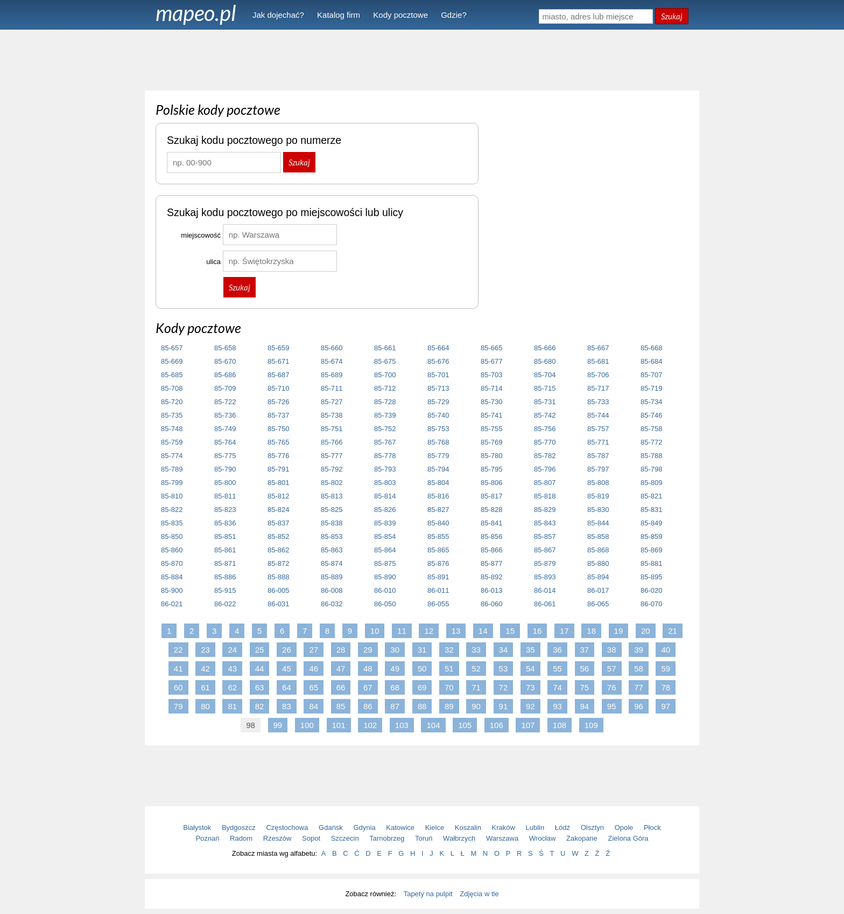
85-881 (651, 563)
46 (313, 668)
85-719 (651, 388)
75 (584, 687)
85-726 (278, 402)
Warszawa (502, 838)
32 (449, 649)
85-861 (225, 550)
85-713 (438, 388)
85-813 (331, 496)
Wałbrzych (459, 838)
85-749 (225, 429)
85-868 (598, 550)
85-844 (598, 523)
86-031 (278, 604)
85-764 (225, 442)
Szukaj (672, 16)
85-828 (491, 510)
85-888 (278, 577)
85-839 (385, 523)
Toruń (424, 838)
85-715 (544, 388)
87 (394, 706)
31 (422, 649)
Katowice (400, 827)
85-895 (651, 577)
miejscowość (201, 235)
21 (672, 630)
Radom (241, 838)
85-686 (225, 375)
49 (394, 668)
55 (557, 668)
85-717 (598, 388)
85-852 (278, 536)
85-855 (438, 536)
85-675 (385, 361)
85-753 (438, 429)
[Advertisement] (422, 59)
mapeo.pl (196, 13)
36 (557, 649)
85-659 (278, 348)
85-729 (438, 402)
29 (367, 649)
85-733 (598, 402)
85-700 (385, 375)
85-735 (171, 415)
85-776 (278, 456)
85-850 (171, 536)
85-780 (491, 456)
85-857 (544, 536)
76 (611, 687)
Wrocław (542, 838)
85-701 (438, 375)
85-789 (171, 469)
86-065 (598, 604)
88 (422, 706)
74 (557, 687)
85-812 (278, 496)
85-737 (278, 415)
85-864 (385, 550)
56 (584, 668)
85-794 (438, 469)
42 (205, 668)
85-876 (438, 563)
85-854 (385, 536)
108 (559, 725)
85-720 (171, 402)
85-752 (385, 429)
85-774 (171, 456)
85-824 (278, 510)
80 (205, 706)
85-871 (225, 563)
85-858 (598, 536)
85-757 (598, 429)
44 (259, 668)
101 (339, 725)
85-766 (331, 442)
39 (638, 649)
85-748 (171, 429)
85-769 (491, 442)
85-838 (331, 523)
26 (286, 649)
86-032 (331, 604)
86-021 (171, 604)
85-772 (651, 442)
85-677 (491, 361)
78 (665, 687)
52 (476, 668)
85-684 (651, 361)
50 (422, 668)
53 (503, 668)
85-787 (598, 456)
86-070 (651, 604)
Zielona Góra (628, 838)
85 (341, 706)
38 (611, 649)
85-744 (598, 415)
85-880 (598, 563)
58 (638, 668)
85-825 (331, 510)
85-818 (544, 496)
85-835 (171, 523)
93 (557, 706)
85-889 (331, 577)
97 (665, 706)
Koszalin (468, 827)
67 (367, 687)
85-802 (331, 483)
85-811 (225, 496)
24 (232, 649)
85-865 (438, 550)
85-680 (544, 361)
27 (313, 649)
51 (449, 668)
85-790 (225, 469)
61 (205, 687)
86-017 (598, 590)
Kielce (434, 827)
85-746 (651, 415)
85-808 (598, 483)
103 (402, 725)
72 (503, 687)
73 (530, 687)
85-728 (385, 402)
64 (286, 687)
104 (433, 725)
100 (307, 725)
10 (374, 630)
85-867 (544, 550)
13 (456, 630)
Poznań (207, 838)
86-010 (385, 590)
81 (232, 706)
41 (178, 668)
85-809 (651, 483)
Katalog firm (338, 14)
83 (286, 706)
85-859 (651, 536)
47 (341, 668)
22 (178, 649)
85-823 (225, 510)
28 (341, 649)
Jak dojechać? (278, 14)
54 (530, 668)
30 (394, 649)
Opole (624, 827)
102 (370, 725)
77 (638, 687)
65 (313, 687)
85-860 (171, 550)
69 (422, 687)
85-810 (171, 496)
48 (367, 668)
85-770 (544, 442)
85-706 (598, 375)
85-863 (331, 550)
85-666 (544, 348)
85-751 (331, 429)
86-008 (331, 590)
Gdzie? (454, 14)
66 (341, 687)
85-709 (225, 388)
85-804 (438, 483)
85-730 (491, 402)
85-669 (171, 361)
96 (638, 706)
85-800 (225, 483)
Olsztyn (592, 827)
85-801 (278, 483)
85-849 (651, 523)
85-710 (278, 388)
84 (313, 706)
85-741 (491, 415)
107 (527, 725)
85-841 (491, 523)
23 (205, 649)
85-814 (385, 496)
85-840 (438, 523)
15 (510, 630)
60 (178, 687)
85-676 (438, 361)
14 (483, 630)
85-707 (651, 375)
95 (611, 706)
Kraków (503, 827)
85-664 (438, 348)
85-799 (171, 483)
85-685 (171, 375)
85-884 (171, 577)
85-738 (331, 415)
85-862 (278, 550)
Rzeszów (277, 838)
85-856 (491, 536)
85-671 (278, 361)
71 (476, 687)
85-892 (491, 577)
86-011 (438, 590)
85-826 (385, 510)
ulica (213, 262)
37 (584, 649)
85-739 (385, 415)
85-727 (331, 402)
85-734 (651, 402)
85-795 (491, 469)
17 (564, 630)
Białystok (197, 827)
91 (503, 706)
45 (286, 668)
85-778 (385, 456)
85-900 (171, 590)
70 (449, 687)
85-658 (225, 348)
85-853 (331, 536)
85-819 (598, 496)
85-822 (171, 510)
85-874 (331, 563)
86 (367, 706)
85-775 (225, 456)
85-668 (651, 348)
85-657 (171, 348)
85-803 (385, 483)
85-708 (171, 388)
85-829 (544, 510)
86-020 (651, 590)
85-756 (544, 429)
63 (259, 687)
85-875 (385, 563)
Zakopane (581, 838)
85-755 (491, 429)
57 (611, 668)
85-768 (438, 442)
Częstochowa (287, 827)
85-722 (225, 402)
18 (591, 630)
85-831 (651, 510)
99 (278, 725)
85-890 (385, 577)
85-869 (651, 550)
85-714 (491, 388)
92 (530, 706)
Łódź (562, 827)
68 (394, 687)
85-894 (598, 577)
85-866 (491, 550)
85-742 (544, 415)
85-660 (331, 348)
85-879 (544, 563)
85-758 (651, 429)
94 (584, 706)
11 (401, 630)
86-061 (544, 604)
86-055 (438, 604)
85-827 (438, 510)
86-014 (544, 590)
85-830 (598, 510)
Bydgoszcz (239, 827)
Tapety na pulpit (428, 894)
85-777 (331, 456)
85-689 (331, 375)
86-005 (278, 590)
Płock (652, 827)
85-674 (331, 361)
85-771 (598, 442)
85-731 (544, 402)
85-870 (171, 563)
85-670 (225, 361)
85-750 (278, 429)
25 (259, 649)
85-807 (544, 483)
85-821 (651, 496)
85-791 (278, 469)
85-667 (598, 348)
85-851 (225, 536)
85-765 (278, 442)
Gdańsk (331, 827)
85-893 (544, 577)
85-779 (438, 456)
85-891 (438, 577)
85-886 (225, 577)
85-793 (385, 469)
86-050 (385, 604)
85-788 (651, 456)
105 (465, 725)
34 (503, 649)
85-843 (544, 523)
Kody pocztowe (400, 14)
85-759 (171, 442)
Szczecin (345, 838)
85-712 (385, 388)
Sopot (311, 838)
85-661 (385, 348)
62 (232, 687)
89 (449, 706)
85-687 (278, 375)
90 (476, 706)
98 (250, 725)
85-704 (544, 375)
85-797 (598, 469)
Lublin (535, 827)
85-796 (544, 469)
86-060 (491, 604)
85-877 (491, 563)
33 (476, 649)
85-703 (491, 375)
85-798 (651, 469)
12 (428, 630)
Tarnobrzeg (386, 838)
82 (259, 706)
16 (537, 630)
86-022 (225, 604)
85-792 (331, 469)
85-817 (491, 496)
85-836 (225, 523)
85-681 (598, 361)
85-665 (491, 348)
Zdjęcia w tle (479, 894)
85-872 (278, 563)
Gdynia (365, 827)
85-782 (544, 456)
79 (178, 706)
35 (530, 649)
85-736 (225, 415)
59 (665, 668)
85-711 (331, 388)
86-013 (491, 590)
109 (591, 725)
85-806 (491, 483)
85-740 (438, 415)
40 (665, 649)
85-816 (438, 496)
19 (618, 630)
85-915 (225, 590)
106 (496, 725)
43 (232, 668)
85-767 (385, 442)
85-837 (278, 523)
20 (645, 630)
